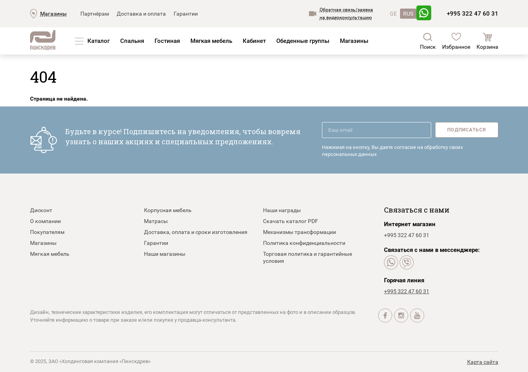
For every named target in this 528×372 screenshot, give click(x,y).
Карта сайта (482, 362)
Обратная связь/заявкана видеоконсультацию (346, 13)
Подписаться (466, 130)
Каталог (98, 40)
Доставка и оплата (141, 14)
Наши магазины (164, 254)
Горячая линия (404, 280)
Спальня (132, 40)
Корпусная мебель (168, 210)
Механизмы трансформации (299, 232)
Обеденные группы (302, 40)
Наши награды (282, 210)
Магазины (53, 14)
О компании (45, 221)
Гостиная (167, 40)
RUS (408, 14)
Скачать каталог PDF (290, 221)
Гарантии (186, 14)
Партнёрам (94, 14)
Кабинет (254, 40)
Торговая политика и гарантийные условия (307, 257)
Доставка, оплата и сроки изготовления (195, 232)
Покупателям (47, 232)
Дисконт (41, 210)
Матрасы (156, 221)
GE (393, 14)
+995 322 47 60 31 (472, 13)
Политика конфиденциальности (304, 243)
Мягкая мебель (211, 40)
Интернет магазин (410, 224)
